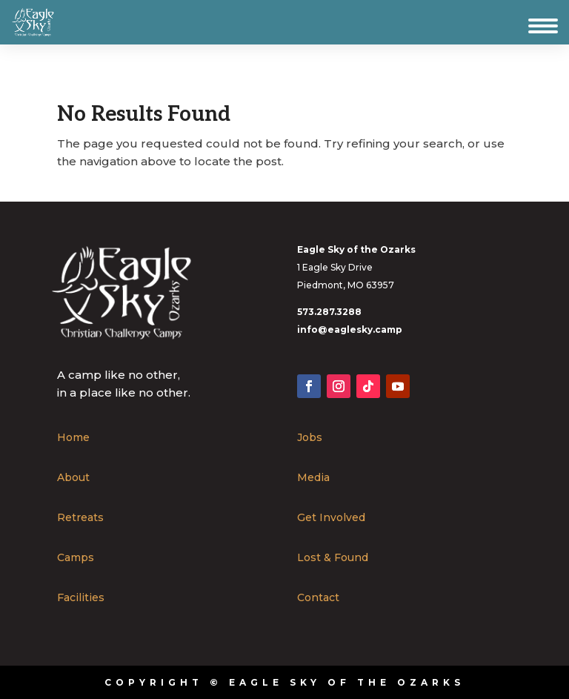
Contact (318, 598)
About (73, 478)
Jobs (309, 438)
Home (73, 438)
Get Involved (331, 518)
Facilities (80, 598)
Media (313, 478)
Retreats (80, 518)
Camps (75, 558)
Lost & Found (332, 558)
